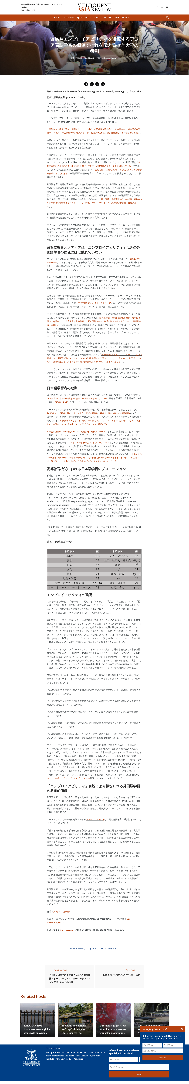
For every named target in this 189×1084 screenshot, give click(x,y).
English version (68, 933)
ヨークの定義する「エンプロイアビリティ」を (69, 782)
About (97, 17)
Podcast (107, 17)
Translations (121, 17)
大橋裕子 (66, 915)
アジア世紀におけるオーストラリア (95, 306)
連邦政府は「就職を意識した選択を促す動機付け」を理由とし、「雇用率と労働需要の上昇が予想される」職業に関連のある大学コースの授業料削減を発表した (94, 325)
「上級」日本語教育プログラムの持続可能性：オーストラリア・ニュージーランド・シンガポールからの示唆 (69, 982)
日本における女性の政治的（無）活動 (121, 978)
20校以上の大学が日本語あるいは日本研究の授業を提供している (78, 402)
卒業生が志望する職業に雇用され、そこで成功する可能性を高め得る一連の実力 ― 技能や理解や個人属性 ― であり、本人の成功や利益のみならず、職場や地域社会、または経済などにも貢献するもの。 (94, 133)
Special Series (84, 17)
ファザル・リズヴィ (95, 823)
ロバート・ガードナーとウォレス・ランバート (91, 446)
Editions (68, 17)
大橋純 (56, 915)
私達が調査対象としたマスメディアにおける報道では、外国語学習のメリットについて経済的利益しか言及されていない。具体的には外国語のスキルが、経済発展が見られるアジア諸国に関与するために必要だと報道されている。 (93, 362)
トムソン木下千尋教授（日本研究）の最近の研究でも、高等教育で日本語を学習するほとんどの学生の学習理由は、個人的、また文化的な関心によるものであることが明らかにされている (93, 461)
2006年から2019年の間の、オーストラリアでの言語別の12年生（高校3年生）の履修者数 (91, 417)
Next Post (133, 974)
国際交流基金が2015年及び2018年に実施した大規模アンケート (78, 435)
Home (57, 17)
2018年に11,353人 (66, 406)
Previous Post (58, 974)
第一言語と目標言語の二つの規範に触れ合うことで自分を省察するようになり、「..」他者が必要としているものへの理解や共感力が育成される (94, 207)
